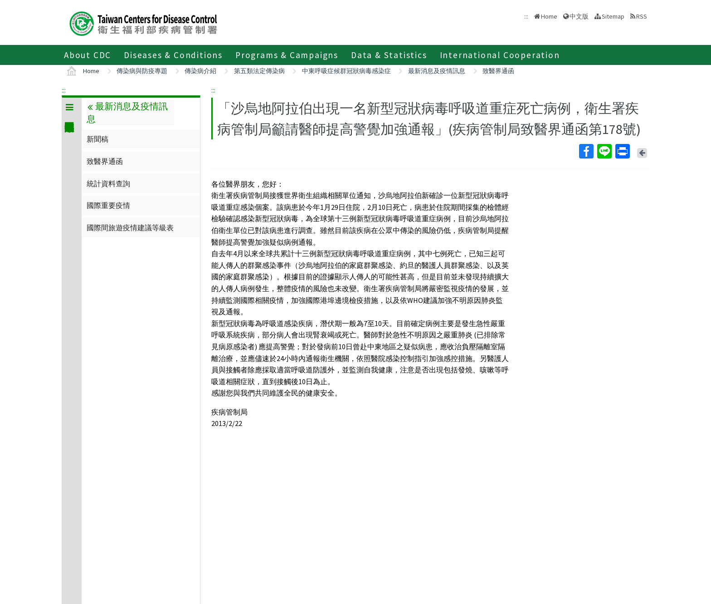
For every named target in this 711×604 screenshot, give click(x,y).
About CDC (87, 55)
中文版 (579, 16)
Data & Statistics (389, 55)
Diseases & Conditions (173, 55)
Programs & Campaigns (286, 55)
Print (622, 151)
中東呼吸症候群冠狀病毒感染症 (346, 71)
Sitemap (613, 16)
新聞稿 (97, 139)
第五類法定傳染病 (259, 71)
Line (604, 151)
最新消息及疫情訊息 (436, 71)
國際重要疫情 (108, 205)
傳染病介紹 (200, 71)
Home (549, 16)
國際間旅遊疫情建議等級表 (130, 227)
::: (64, 89)
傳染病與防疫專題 (142, 71)
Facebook (586, 151)
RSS (641, 16)
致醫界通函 (498, 71)
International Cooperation (500, 55)
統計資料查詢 (108, 183)
